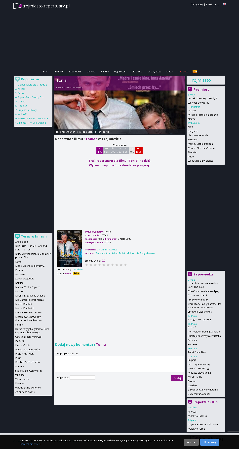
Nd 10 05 (139, 150)
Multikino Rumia (196, 428)
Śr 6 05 (113, 150)
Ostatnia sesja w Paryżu (28, 336)
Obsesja (192, 340)
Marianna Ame (103, 253)
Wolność (22, 114)
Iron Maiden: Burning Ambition (204, 331)
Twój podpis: (62, 377)
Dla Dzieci (136, 71)
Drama (21, 101)
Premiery (58, 71)
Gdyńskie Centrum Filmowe (203, 424)
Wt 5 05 (106, 150)
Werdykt (192, 385)
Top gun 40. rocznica (199, 319)
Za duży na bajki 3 (25, 391)
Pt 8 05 (125, 150)
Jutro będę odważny (199, 364)
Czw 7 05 (119, 150)
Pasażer (192, 381)
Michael (192, 110)
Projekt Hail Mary (27, 110)
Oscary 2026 (154, 71)
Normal (192, 118)
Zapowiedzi (75, 71)
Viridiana (20, 374)
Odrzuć (191, 442)
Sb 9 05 (131, 150)
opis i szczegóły (85, 131)
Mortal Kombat (23, 304)
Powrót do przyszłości (27, 349)
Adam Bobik (118, 253)
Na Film (105, 71)
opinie (106, 131)
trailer (98, 131)
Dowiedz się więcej (30, 444)
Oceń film (78, 269)
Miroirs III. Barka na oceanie (203, 114)
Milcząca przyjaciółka (199, 372)
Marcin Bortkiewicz (74, 87)
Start (45, 71)
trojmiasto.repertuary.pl (46, 6)
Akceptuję (210, 442)
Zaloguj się (197, 4)
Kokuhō (19, 282)
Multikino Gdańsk (197, 416)
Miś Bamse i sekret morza (29, 299)
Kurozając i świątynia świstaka (204, 335)
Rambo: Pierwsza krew (27, 362)
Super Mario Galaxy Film (31, 97)
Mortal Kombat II (197, 295)
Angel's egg (21, 241)
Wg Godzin (120, 71)
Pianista (192, 152)
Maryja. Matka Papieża (200, 143)
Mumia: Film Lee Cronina (201, 148)
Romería (19, 366)
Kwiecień (193, 139)
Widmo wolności (24, 379)
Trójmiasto (200, 80)
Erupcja (192, 359)
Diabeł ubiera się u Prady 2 (202, 98)
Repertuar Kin (206, 402)
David (18, 261)
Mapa (169, 71)
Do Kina (91, 71)
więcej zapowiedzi (200, 393)
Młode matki (195, 377)
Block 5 (192, 327)
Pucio (191, 156)
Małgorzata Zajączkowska (141, 253)
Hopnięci (22, 105)
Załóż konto (212, 4)
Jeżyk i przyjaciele (24, 278)
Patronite (183, 71)
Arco (190, 126)
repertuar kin (68, 131)
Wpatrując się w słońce (200, 160)
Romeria (192, 344)
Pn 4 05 (100, 150)
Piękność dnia (22, 345)
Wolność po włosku (198, 102)
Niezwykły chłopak (198, 299)
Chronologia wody (198, 135)
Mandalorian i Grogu (199, 368)
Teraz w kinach (34, 236)
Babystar (193, 131)
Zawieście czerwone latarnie (203, 389)
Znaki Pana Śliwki (197, 352)
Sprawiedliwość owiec (200, 311)
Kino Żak (192, 411)
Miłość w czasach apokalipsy (203, 291)
